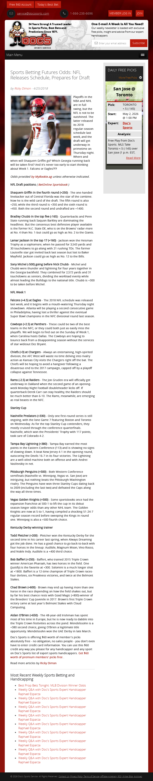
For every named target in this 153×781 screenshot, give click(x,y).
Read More (133, 158)
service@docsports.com (28, 13)
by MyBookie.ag (41, 176)
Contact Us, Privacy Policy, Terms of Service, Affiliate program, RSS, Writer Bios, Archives (100, 776)
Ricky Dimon (22, 88)
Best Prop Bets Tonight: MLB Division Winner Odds (52, 685)
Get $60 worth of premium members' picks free (49, 655)
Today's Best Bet (47, 4)
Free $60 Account (20, 4)
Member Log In (120, 13)
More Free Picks (130, 77)
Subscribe (138, 43)
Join (139, 13)
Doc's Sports (127, 125)
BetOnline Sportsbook (53, 184)
